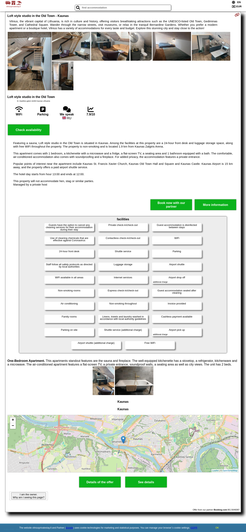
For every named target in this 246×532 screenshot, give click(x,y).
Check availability (28, 130)
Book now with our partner (171, 204)
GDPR (194, 527)
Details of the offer (99, 482)
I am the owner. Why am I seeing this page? (28, 496)
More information (215, 204)
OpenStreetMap (230, 470)
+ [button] (13, 420)
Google (69, 527)
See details (146, 482)
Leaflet (215, 470)
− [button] (13, 426)
